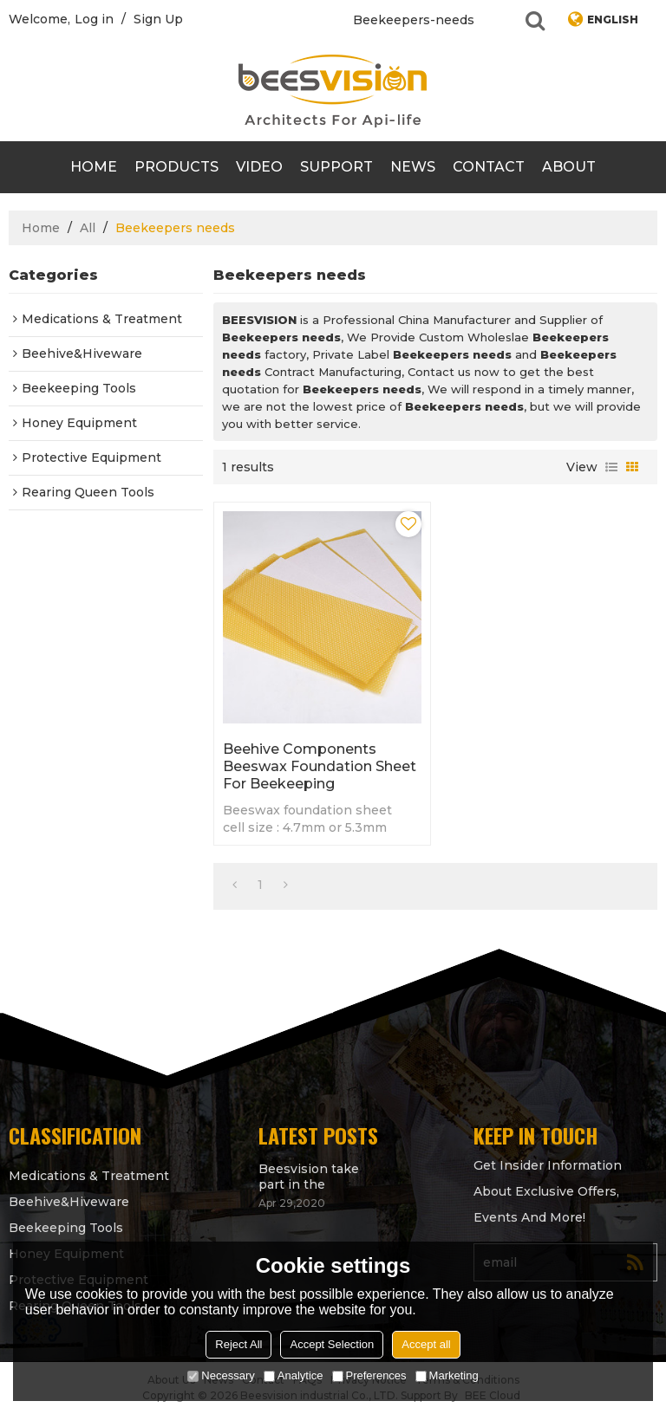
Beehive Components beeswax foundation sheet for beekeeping (319, 766)
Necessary (220, 1375)
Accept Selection (332, 1344)
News (412, 167)
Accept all (426, 1344)
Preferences (369, 1375)
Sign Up (158, 19)
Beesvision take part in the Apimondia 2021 (308, 1176)
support (336, 167)
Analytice (293, 1375)
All (87, 228)
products (176, 167)
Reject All (238, 1344)
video (259, 167)
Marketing (447, 1375)
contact (489, 167)
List (611, 467)
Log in (94, 19)
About (569, 167)
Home (93, 167)
